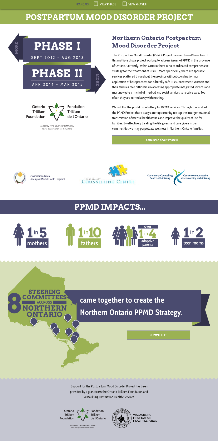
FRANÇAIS (82, 4)
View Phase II (135, 3)
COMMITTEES (158, 335)
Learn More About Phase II (161, 140)
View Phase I (105, 3)
